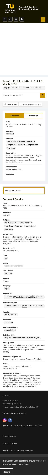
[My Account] (16, 19)
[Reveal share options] (10, 19)
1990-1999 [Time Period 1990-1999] (8, 273)
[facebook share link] (10, 420)
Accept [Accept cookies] (7, 472)
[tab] (14, 115)
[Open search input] (5, 19)
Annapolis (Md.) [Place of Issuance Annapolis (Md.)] (10, 330)
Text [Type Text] (6, 258)
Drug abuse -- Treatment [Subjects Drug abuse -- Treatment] (16, 145)
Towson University (9, 436)
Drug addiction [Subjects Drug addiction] (32, 145)
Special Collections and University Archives (18, 450)
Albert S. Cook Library (10, 443)
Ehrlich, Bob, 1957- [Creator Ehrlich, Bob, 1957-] (11, 315)
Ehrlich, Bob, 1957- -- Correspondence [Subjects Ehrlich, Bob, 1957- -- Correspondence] (21, 141)
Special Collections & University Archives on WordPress (22, 425)
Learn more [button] (23, 464)
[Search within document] (42, 95)
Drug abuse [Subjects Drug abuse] (11, 148)
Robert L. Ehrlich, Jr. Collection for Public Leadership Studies (22, 88)
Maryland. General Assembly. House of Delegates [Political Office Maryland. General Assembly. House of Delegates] (22, 338)
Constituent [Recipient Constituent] (8, 322)
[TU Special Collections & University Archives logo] (23, 8)
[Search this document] (21, 95)
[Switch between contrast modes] (22, 19)
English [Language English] (6, 288)
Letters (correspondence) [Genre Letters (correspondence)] (13, 266)
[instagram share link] (5, 420)
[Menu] (43, 19)
